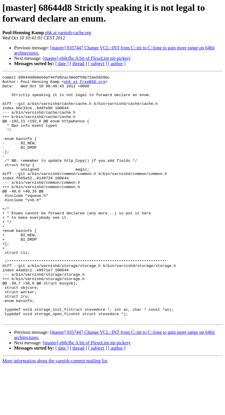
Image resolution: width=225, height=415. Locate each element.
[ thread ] (78, 63)
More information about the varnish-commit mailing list (55, 409)
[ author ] (117, 63)
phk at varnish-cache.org (68, 32)
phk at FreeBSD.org (84, 83)
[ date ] (62, 63)
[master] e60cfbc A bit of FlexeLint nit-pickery (87, 58)
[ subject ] (97, 63)
